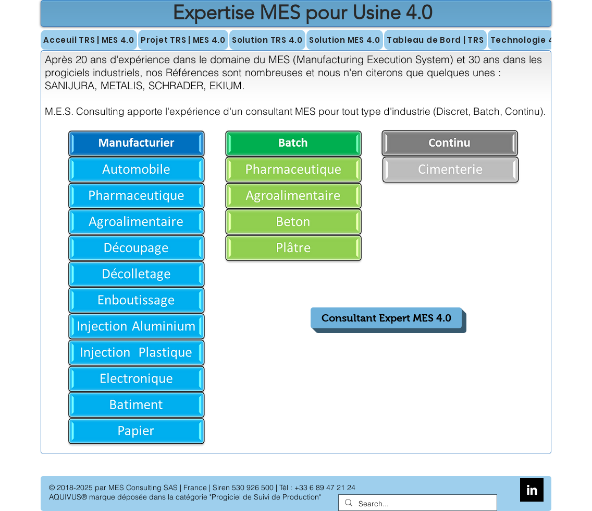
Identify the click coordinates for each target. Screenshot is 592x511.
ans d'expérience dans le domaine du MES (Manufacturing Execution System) (272, 59)
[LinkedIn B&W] (532, 490)
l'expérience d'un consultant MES (241, 111)
